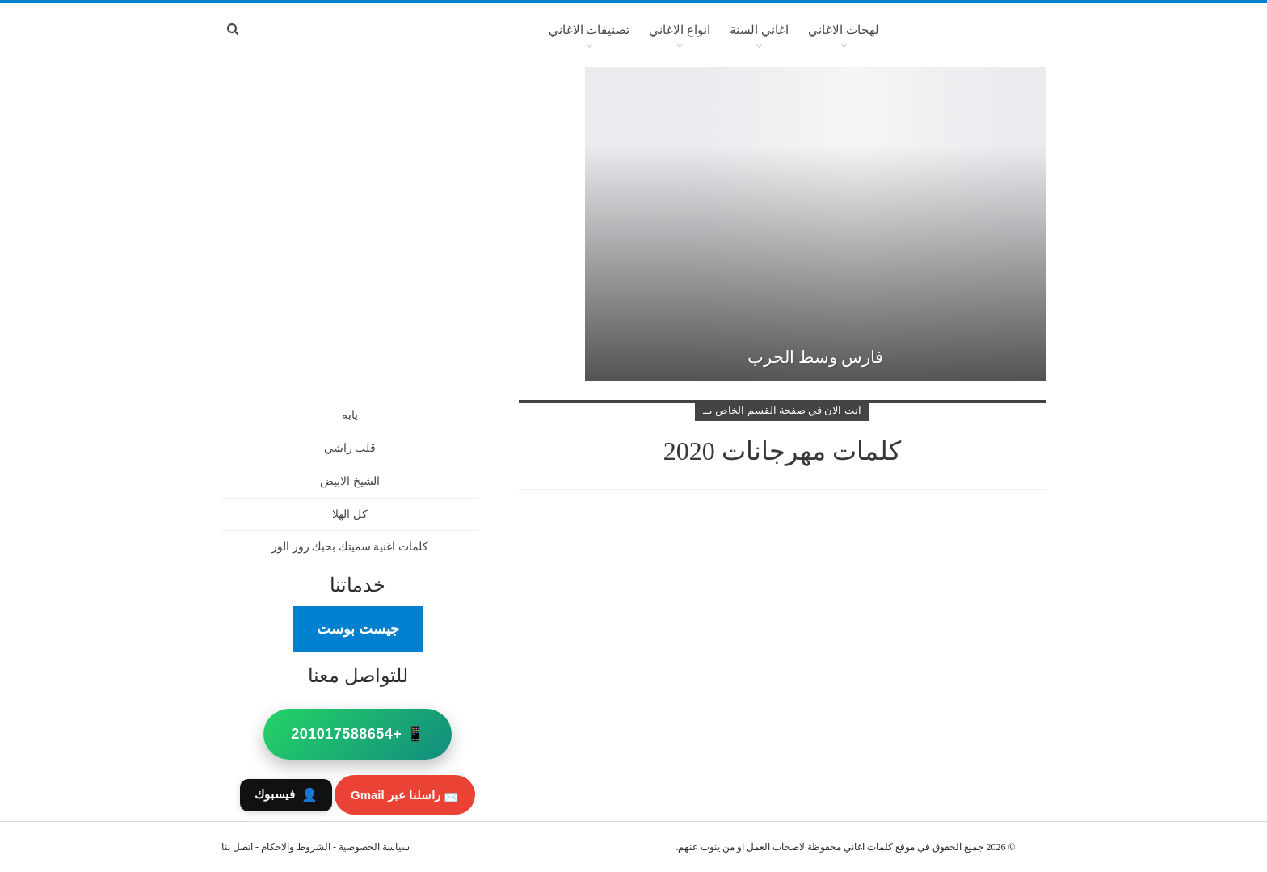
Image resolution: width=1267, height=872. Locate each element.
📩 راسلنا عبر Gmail (405, 795)
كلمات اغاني (868, 847)
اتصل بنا (237, 847)
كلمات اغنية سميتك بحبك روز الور (350, 547)
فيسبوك (286, 795)
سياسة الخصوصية (374, 847)
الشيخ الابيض (350, 481)
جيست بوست (358, 629)
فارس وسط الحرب (815, 357)
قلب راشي (350, 448)
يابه (350, 415)
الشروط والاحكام (295, 847)
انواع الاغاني (679, 29)
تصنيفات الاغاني (589, 29)
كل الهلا (350, 514)
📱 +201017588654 (357, 734)
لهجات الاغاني (843, 29)
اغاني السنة (759, 29)
